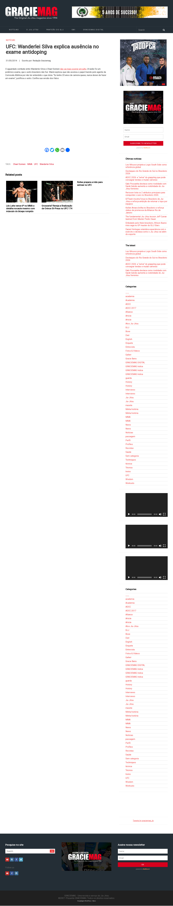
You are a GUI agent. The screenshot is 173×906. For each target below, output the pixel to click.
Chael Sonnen (19, 164)
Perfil (128, 440)
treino (128, 471)
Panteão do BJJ (55, 30)
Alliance (129, 312)
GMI (73, 30)
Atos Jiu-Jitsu (132, 323)
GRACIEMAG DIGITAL (93, 30)
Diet (127, 335)
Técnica (129, 467)
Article (128, 316)
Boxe (128, 331)
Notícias (14, 30)
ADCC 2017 (131, 308)
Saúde (128, 452)
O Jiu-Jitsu (32, 30)
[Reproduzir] (129, 514)
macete (129, 405)
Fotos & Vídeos (133, 351)
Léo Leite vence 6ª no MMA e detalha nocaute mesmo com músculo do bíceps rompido (20, 208)
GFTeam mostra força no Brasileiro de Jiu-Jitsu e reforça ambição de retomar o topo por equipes (146, 201)
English (129, 339)
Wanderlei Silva (47, 164)
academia (130, 296)
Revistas (130, 448)
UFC (36, 164)
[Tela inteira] (164, 514)
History (129, 382)
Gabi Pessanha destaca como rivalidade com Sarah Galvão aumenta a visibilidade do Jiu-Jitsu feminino (146, 186)
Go (52, 851)
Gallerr (128, 355)
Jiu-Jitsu (130, 397)
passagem (130, 436)
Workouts (130, 483)
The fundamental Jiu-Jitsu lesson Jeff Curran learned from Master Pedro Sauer (146, 217)
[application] (147, 505)
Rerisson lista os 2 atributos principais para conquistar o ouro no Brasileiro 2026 (145, 193)
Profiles (129, 444)
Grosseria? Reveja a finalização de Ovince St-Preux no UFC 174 (57, 207)
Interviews (130, 390)
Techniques (131, 460)
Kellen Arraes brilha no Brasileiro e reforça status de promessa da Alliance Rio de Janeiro (145, 210)
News (128, 425)
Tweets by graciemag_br (143, 821)
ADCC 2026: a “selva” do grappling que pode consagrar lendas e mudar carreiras (146, 178)
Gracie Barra (131, 358)
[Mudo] (160, 514)
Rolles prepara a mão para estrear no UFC (89, 183)
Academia (130, 300)
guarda (129, 378)
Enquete (129, 343)
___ (127, 292)
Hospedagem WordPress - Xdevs (86, 901)
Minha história (132, 409)
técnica (129, 463)
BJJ (127, 327)
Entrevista (130, 347)
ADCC (128, 304)
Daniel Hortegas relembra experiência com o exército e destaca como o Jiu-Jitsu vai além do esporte (146, 231)
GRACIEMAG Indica (134, 366)
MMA (29, 164)
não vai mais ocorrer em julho (73, 69)
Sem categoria (132, 456)
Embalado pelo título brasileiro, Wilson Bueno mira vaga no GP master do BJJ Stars (146, 224)
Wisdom (129, 479)
